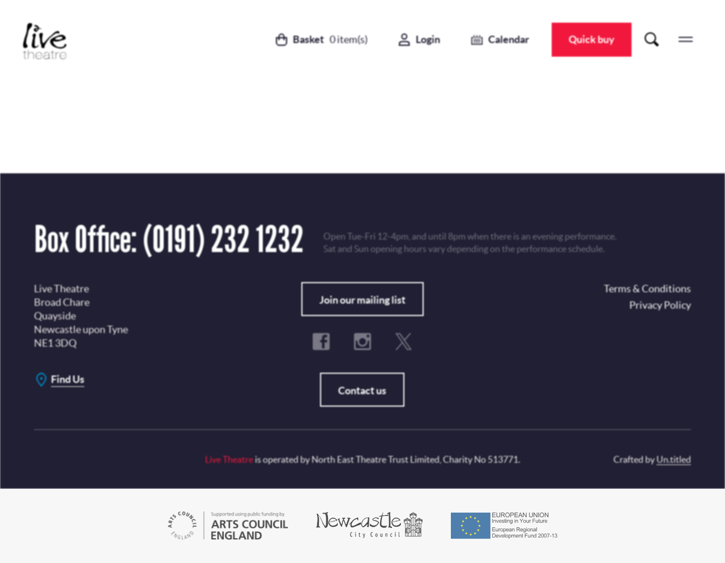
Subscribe (330, 290)
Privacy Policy (375, 247)
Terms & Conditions (314, 318)
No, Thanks (437, 290)
